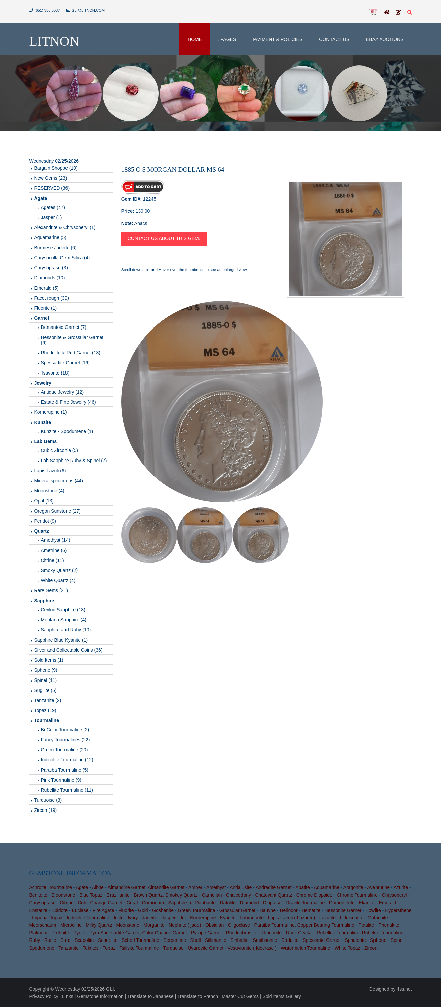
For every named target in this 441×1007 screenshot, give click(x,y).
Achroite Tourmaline (50, 887)
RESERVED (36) (52, 188)
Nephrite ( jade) (185, 925)
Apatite (302, 887)
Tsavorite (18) (55, 373)
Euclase (80, 910)
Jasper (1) (51, 217)
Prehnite (60, 932)
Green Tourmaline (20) (64, 749)
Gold (143, 910)
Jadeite (149, 917)
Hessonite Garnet (342, 910)
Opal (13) (44, 501)
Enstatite (38, 910)
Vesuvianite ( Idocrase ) (252, 948)
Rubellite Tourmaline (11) (67, 790)
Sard (65, 940)
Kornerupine (203, 917)
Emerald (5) (46, 288)
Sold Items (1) (48, 660)
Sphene (378, 940)
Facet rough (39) (51, 298)
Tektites (90, 948)
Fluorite (126, 910)
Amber (195, 887)
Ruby (34, 940)
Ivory (133, 917)
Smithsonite (265, 940)
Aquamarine (327, 887)
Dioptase (272, 902)
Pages (228, 39)
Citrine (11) (52, 560)
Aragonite (353, 887)
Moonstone (127, 925)
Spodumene (42, 948)
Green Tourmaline (196, 910)
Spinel (397, 940)
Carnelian (212, 895)
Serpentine (174, 940)
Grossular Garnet (237, 910)
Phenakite (388, 925)
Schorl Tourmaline (140, 940)
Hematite (311, 910)
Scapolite (84, 940)
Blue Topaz (90, 895)
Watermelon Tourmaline (305, 948)
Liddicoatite (351, 917)
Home (195, 39)
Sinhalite (239, 940)
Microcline (71, 925)
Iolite (119, 917)
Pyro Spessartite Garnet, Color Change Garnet (138, 932)
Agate (82, 887)
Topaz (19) (45, 710)
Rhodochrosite (241, 932)
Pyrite (79, 932)
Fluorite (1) (45, 308)
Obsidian (214, 925)
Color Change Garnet (100, 902)
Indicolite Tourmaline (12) (67, 759)
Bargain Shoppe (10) (56, 168)
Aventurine (378, 887)
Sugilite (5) (45, 690)
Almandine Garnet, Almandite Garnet (146, 887)
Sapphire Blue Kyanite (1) (61, 640)
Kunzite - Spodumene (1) (67, 431)
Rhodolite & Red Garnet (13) (70, 352)
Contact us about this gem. (164, 238)
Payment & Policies (277, 39)
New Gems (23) (50, 178)
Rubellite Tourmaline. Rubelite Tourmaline (360, 932)
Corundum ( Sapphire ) (166, 902)
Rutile (50, 940)
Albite (98, 887)
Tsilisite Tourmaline (139, 948)
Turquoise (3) (48, 800)
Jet (183, 917)
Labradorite (252, 917)
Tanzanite (68, 948)
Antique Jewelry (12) (62, 392)
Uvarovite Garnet (205, 948)
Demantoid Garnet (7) (63, 327)
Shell (195, 940)
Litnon (54, 41)
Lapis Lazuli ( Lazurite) (291, 917)
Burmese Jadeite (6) (55, 247)
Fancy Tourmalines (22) (65, 739)
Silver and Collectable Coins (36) (68, 650)
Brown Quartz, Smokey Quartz (165, 895)
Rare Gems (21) (51, 590)
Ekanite (366, 902)
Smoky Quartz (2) (59, 570)
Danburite (205, 902)
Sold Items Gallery (281, 996)
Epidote (59, 910)
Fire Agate (103, 910)
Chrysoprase (42, 902)
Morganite (153, 925)
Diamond (249, 902)
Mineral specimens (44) (58, 480)
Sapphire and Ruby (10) (66, 629)
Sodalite (290, 940)
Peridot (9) (45, 521)
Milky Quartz (99, 925)
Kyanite (228, 917)
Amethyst (216, 887)
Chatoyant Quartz (273, 895)
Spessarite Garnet (322, 940)
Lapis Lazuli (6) (50, 470)
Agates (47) (53, 207)
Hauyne (268, 910)
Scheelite (108, 940)
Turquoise (173, 948)
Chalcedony (238, 895)
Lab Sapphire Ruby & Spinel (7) (74, 460)
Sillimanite (215, 940)
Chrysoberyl (394, 895)
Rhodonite (271, 932)
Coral (132, 902)
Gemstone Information (100, 996)
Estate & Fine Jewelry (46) (68, 402)
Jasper (169, 917)
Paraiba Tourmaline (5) (64, 770)
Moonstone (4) (49, 490)
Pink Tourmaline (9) (61, 780)
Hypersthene (398, 910)
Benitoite (38, 895)
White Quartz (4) (58, 580)
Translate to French (197, 996)
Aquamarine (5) (50, 237)
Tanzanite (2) (47, 700)
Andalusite (241, 887)
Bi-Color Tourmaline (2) (65, 729)
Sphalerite (355, 940)
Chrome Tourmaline (357, 895)
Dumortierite (342, 902)
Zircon (371, 948)
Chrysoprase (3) (51, 267)
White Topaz (347, 948)
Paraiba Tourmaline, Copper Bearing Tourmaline (304, 925)
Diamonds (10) (49, 277)
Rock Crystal (299, 932)
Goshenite (163, 910)
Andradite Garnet (274, 887)
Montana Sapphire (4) (63, 619)
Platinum (38, 932)
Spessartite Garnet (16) (65, 362)
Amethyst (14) (55, 540)
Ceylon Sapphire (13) (63, 609)
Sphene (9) (45, 670)
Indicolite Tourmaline (88, 917)
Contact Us (334, 39)
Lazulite (327, 917)
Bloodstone (63, 895)
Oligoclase (239, 925)
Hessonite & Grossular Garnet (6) (72, 340)
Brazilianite (117, 895)
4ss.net (404, 989)
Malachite (378, 917)
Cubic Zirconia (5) (59, 450)
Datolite (228, 902)
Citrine (66, 902)
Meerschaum (42, 925)
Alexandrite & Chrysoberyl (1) (65, 227)
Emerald (387, 902)
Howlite (373, 910)
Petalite (366, 925)
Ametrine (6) (54, 550)
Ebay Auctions (385, 39)
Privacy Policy (43, 996)
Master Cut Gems (240, 996)
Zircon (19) (45, 810)
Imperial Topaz (47, 917)
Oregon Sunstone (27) (57, 511)
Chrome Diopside (314, 895)
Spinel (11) (45, 680)
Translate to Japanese (150, 996)
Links (67, 996)
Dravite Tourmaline (305, 902)
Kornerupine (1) (50, 412)
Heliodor (288, 910)
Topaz (109, 948)
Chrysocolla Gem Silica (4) (62, 257)
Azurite (401, 887)
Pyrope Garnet (206, 932)
